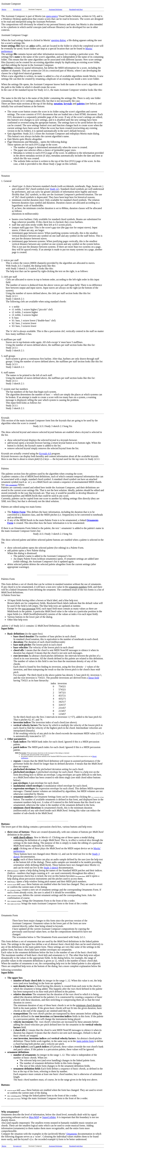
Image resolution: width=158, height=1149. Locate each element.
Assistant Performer (55, 9)
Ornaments (71, 1133)
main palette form (85, 1041)
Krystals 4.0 (17, 9)
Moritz (4, 9)
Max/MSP (34, 1117)
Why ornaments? (11, 485)
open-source (52, 16)
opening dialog (58, 40)
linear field (93, 677)
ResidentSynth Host (76, 9)
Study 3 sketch (51, 867)
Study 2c (54, 189)
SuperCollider (49, 1117)
